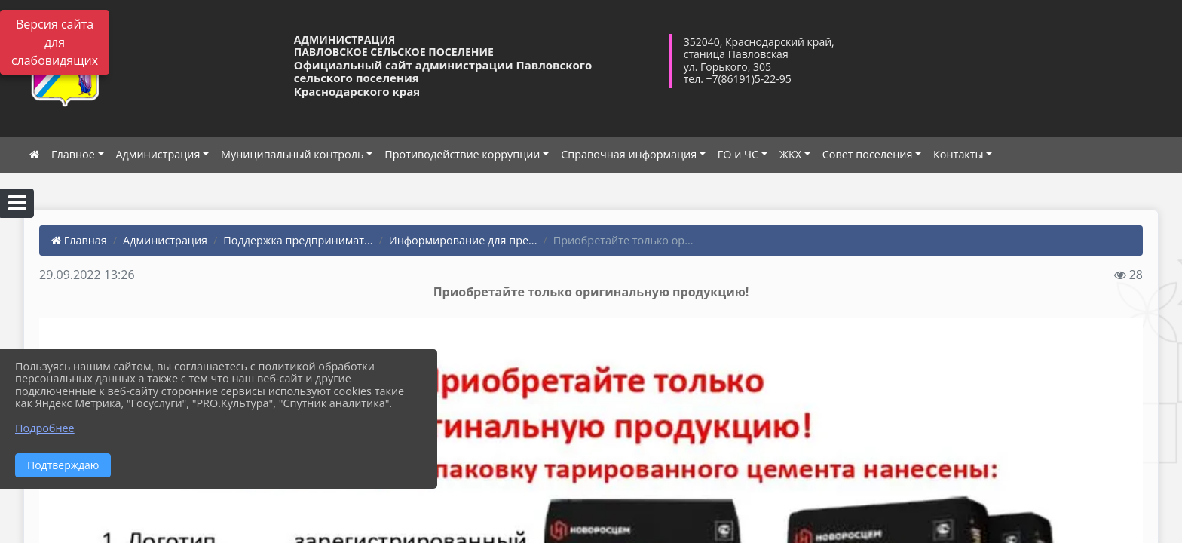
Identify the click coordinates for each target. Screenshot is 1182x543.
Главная (79, 240)
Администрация (158, 154)
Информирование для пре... (463, 240)
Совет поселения (867, 154)
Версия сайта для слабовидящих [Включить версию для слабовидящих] (54, 42)
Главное (73, 154)
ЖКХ (790, 154)
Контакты (958, 154)
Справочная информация (629, 154)
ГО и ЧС (738, 154)
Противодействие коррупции (462, 154)
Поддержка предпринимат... (297, 240)
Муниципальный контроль (292, 154)
